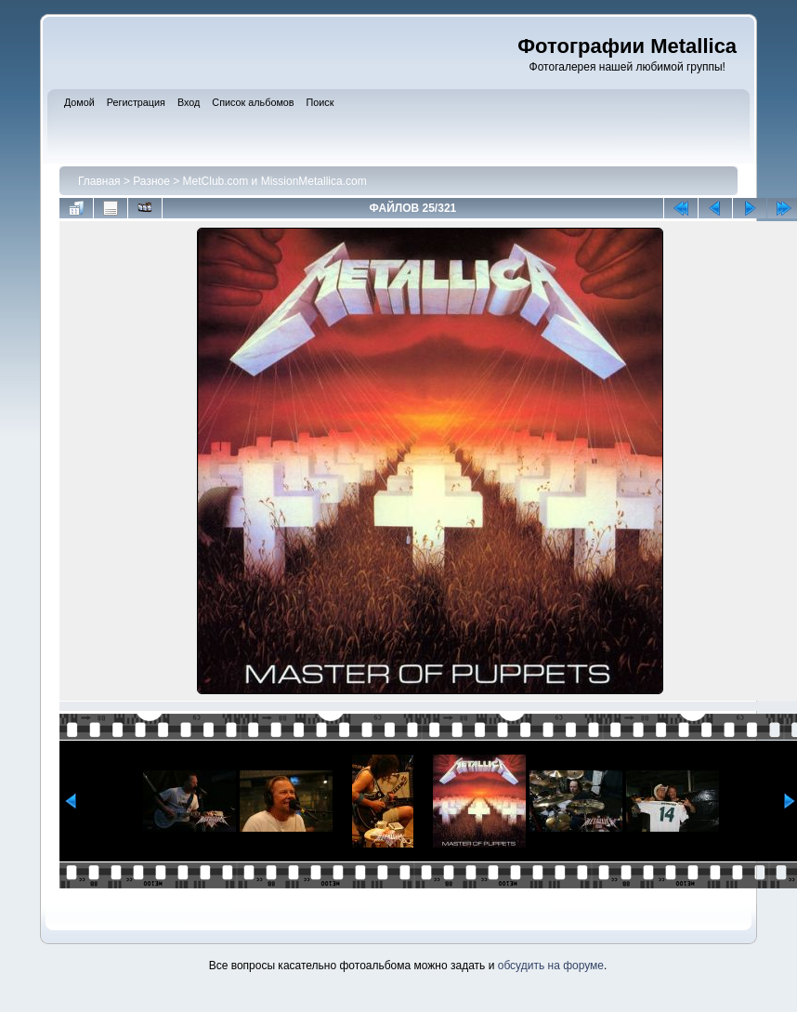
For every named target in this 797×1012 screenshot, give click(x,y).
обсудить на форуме (551, 965)
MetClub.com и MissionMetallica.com (275, 181)
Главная (99, 181)
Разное (151, 181)
